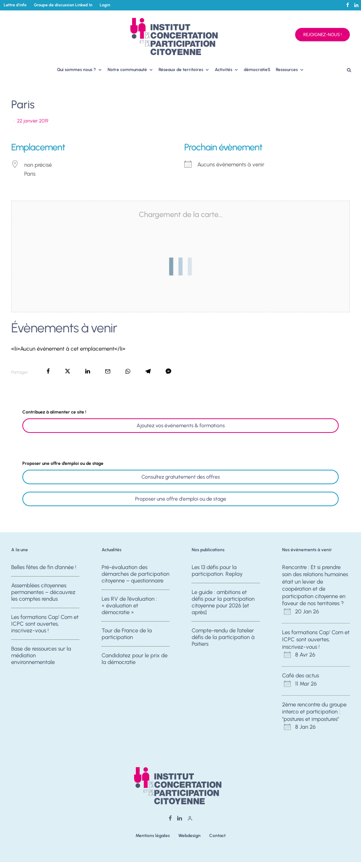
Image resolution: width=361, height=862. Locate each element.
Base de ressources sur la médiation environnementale (41, 657)
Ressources (287, 69)
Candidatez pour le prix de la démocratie (134, 660)
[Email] (108, 371)
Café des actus (300, 675)
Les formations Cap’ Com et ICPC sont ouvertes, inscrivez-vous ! (45, 624)
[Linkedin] (356, 5)
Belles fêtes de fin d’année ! (43, 567)
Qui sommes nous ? (76, 69)
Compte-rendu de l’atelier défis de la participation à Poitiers (223, 637)
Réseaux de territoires (181, 69)
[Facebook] (348, 5)
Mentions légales (152, 835)
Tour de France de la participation (127, 634)
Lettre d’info (15, 5)
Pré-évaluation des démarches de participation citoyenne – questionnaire (135, 574)
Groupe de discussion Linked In (63, 5)
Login (105, 5)
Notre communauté (127, 69)
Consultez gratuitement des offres (180, 477)
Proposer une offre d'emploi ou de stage (180, 499)
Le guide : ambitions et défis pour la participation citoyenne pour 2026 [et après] (223, 602)
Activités (223, 69)
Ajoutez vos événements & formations (181, 425)
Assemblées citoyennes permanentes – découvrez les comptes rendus (43, 592)
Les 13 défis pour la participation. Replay (217, 570)
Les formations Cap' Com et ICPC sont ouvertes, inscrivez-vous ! (315, 639)
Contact (217, 835)
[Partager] (48, 371)
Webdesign (189, 835)
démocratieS (257, 69)
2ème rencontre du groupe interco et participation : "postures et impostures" (314, 711)
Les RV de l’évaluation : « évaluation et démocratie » (129, 606)
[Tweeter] (67, 371)
